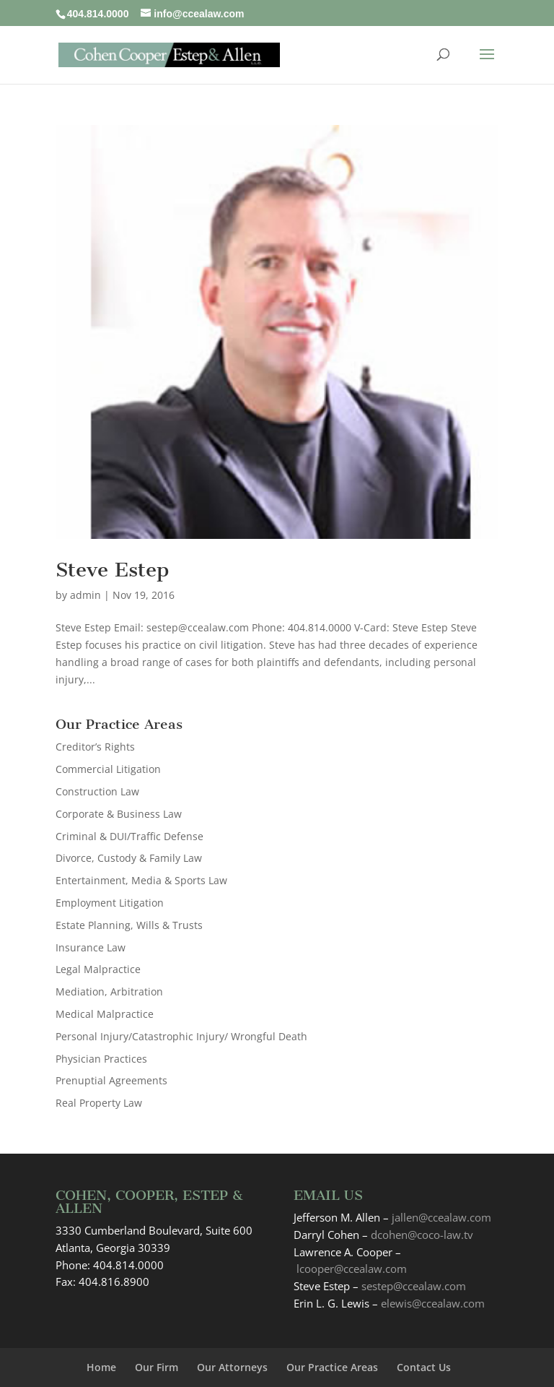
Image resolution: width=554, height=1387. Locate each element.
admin (85, 595)
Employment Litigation (110, 902)
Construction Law (97, 791)
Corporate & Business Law (119, 814)
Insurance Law (91, 947)
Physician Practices (101, 1059)
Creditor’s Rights (95, 746)
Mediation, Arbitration (109, 991)
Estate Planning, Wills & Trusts (129, 925)
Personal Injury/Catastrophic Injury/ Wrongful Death (181, 1036)
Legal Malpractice (98, 969)
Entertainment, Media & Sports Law (141, 880)
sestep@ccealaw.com (413, 1286)
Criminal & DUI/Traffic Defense (129, 836)
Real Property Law (99, 1103)
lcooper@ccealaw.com (351, 1268)
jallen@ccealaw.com (441, 1217)
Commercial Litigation (108, 769)
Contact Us (424, 1367)
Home (101, 1367)
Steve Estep (112, 570)
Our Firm (156, 1367)
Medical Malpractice (105, 1014)
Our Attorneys (232, 1367)
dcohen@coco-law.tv (422, 1234)
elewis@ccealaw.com (433, 1303)
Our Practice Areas (332, 1367)
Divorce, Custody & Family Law (129, 858)
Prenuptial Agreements (111, 1080)
